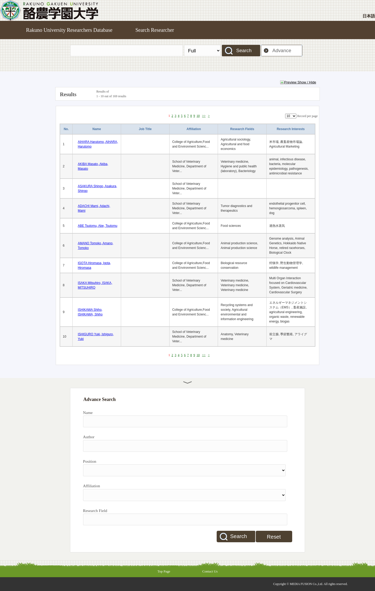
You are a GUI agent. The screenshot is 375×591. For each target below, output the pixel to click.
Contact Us (210, 571)
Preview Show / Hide (300, 82)
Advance (281, 50)
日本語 (368, 16)
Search (244, 50)
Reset (274, 537)
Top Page (163, 571)
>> (204, 116)
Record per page (307, 116)
